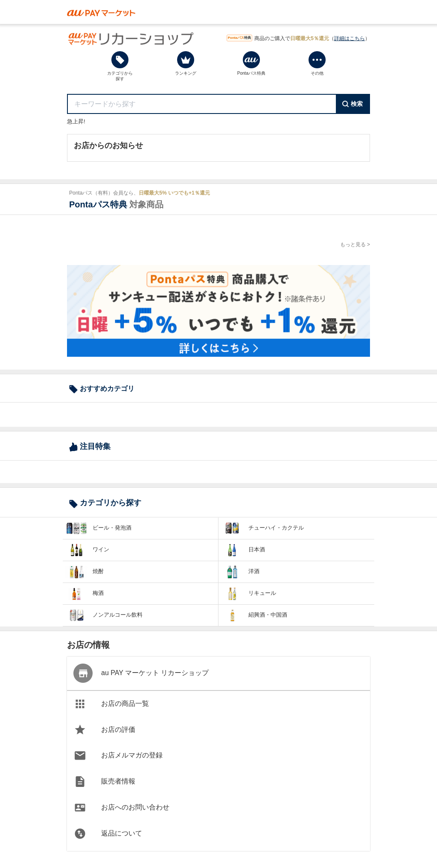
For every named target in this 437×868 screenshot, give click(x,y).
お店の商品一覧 (112, 704)
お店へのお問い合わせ (122, 807)
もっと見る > (355, 245)
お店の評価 (105, 729)
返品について (108, 833)
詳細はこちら (349, 38)
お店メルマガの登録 (119, 755)
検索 (352, 104)
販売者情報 (105, 781)
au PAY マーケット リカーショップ (141, 673)
